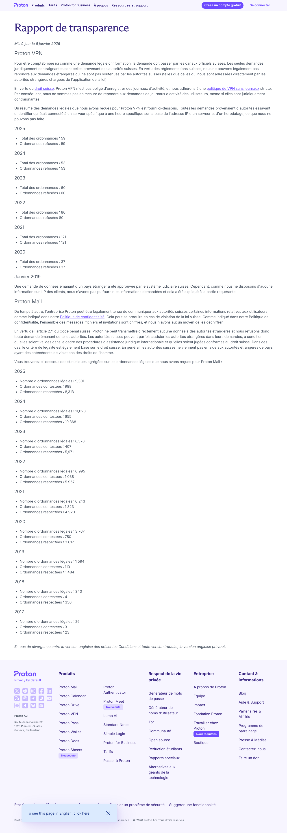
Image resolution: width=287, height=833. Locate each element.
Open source (159, 740)
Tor (151, 722)
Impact (199, 705)
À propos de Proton (210, 687)
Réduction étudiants (165, 749)
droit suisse (44, 88)
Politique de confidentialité (82, 317)
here (85, 813)
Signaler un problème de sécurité (137, 804)
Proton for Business (75, 5)
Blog (242, 693)
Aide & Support (251, 702)
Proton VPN (68, 714)
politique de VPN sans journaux (233, 88)
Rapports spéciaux (164, 758)
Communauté (160, 731)
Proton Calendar (72, 696)
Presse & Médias (253, 740)
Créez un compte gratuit (222, 5)
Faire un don (249, 758)
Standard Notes (116, 724)
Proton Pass (68, 723)
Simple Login (114, 733)
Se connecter (260, 5)
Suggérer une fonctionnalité (192, 804)
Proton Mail (68, 687)
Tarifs (52, 5)
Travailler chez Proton (206, 725)
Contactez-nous (252, 749)
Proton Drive (69, 705)
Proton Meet (113, 701)
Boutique (201, 742)
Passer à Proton (116, 760)
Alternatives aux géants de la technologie (162, 772)
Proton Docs (69, 741)
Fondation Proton (208, 714)
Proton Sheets (70, 750)
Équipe (199, 696)
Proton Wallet (70, 732)
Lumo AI (110, 715)
